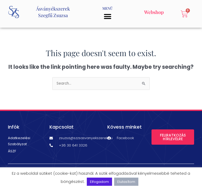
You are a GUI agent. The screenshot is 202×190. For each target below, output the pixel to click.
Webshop (154, 12)
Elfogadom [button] (99, 181)
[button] (107, 16)
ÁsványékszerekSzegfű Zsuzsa (53, 12)
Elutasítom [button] (126, 181)
